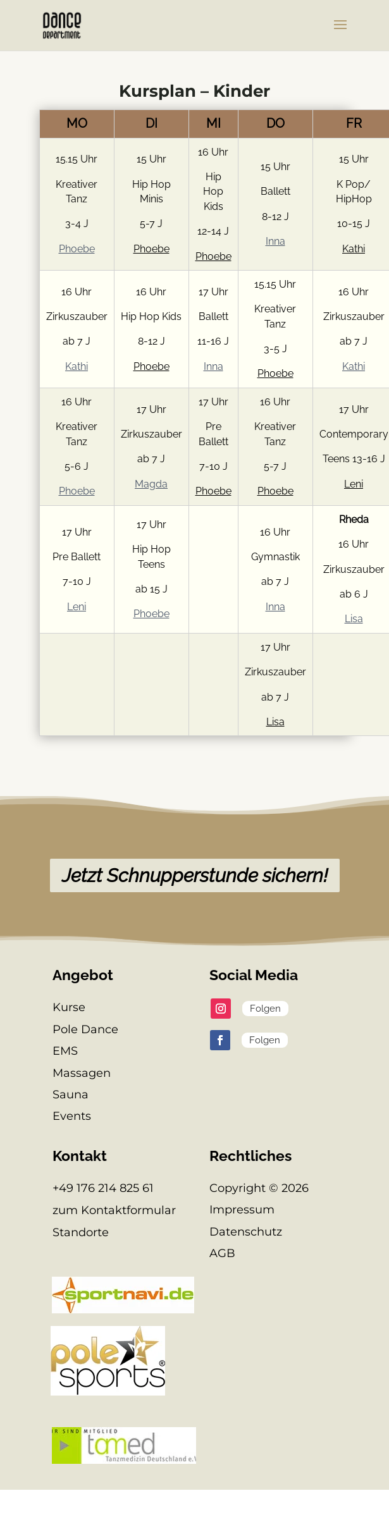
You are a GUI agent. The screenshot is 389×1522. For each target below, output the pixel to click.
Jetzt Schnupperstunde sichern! (195, 875)
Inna (275, 241)
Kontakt (79, 1155)
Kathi (353, 249)
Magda (151, 484)
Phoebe (77, 249)
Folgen (265, 1008)
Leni (353, 484)
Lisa (354, 619)
